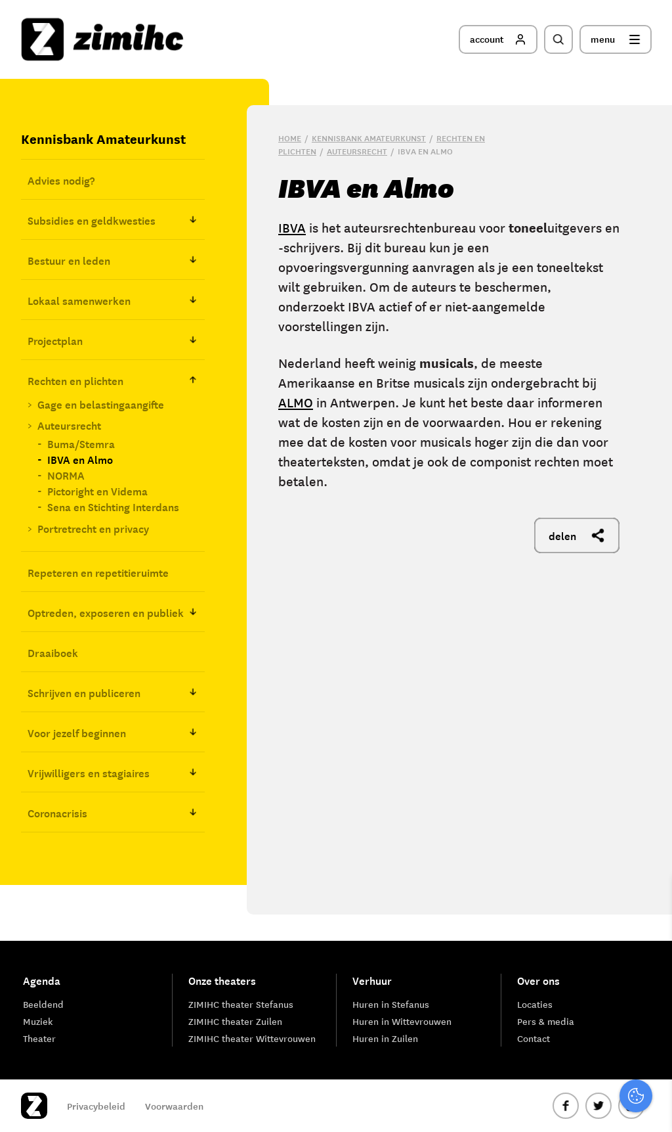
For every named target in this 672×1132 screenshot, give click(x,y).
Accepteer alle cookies (560, 1069)
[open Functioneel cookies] (651, 982)
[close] (651, 900)
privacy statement (607, 937)
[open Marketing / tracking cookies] (651, 1022)
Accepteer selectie (560, 1107)
